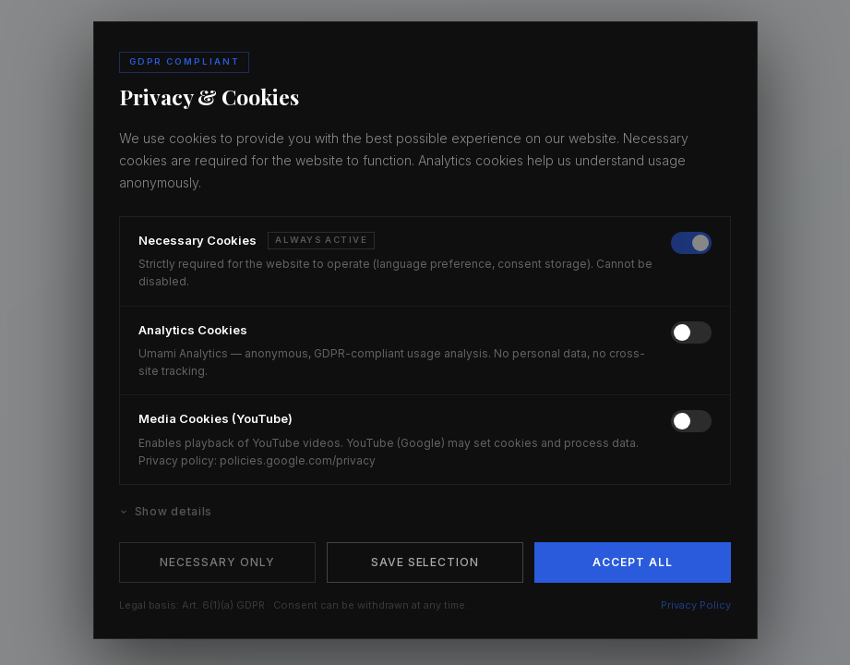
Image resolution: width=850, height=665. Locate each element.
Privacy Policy (696, 604)
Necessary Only (217, 562)
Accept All (633, 562)
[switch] (691, 243)
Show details (165, 511)
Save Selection (425, 562)
